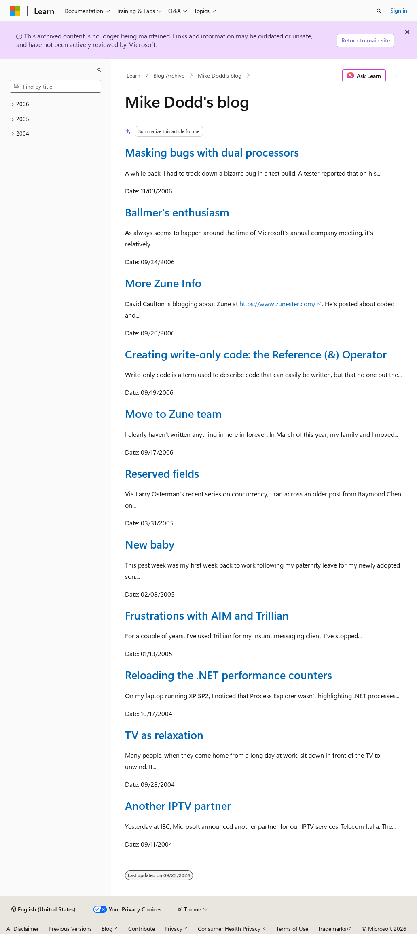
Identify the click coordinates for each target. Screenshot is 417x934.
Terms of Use (292, 928)
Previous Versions (70, 928)
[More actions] (396, 75)
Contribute (141, 928)
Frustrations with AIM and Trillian (207, 615)
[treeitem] (55, 104)
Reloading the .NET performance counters (228, 674)
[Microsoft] (15, 11)
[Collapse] (99, 69)
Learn (133, 75)
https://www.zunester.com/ (277, 303)
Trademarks (332, 928)
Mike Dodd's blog (219, 75)
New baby (149, 543)
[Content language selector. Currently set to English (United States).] (43, 909)
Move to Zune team (173, 413)
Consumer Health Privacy (229, 928)
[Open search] (379, 11)
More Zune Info (163, 282)
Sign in (398, 10)
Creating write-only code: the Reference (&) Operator (256, 353)
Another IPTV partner (178, 805)
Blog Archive (168, 75)
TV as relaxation (164, 734)
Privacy (173, 928)
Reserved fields (162, 473)
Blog (107, 928)
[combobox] (55, 86)
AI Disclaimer (22, 928)
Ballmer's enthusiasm (177, 211)
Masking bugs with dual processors (212, 151)
